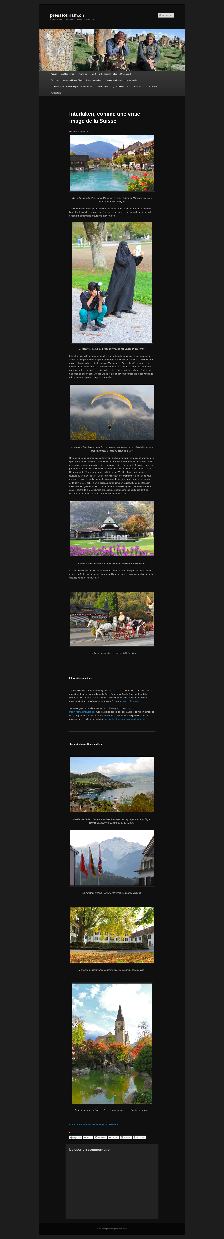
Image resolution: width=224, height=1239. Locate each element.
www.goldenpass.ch (132, 701)
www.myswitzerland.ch (135, 719)
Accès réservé (151, 86)
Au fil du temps (67, 74)
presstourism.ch (67, 15)
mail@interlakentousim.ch (81, 712)
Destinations (102, 86)
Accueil (54, 74)
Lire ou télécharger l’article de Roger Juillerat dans (93, 1124)
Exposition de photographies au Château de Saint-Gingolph (76, 80)
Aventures (83, 74)
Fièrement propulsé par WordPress (112, 1229)
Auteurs (137, 86)
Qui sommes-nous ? (121, 86)
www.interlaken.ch (114, 719)
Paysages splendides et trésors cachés (121, 80)
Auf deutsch (56, 93)
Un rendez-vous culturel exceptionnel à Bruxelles (71, 86)
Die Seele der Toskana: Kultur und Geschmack (111, 74)
